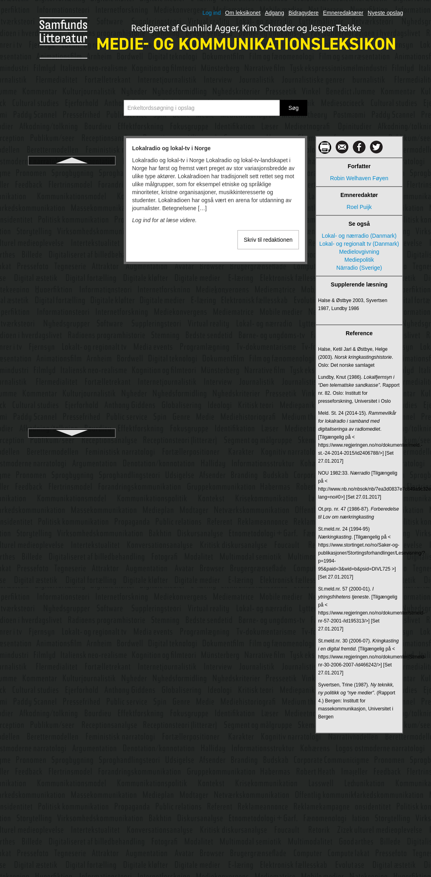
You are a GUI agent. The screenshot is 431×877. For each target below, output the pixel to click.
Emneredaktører (343, 13)
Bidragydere (304, 13)
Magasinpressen (72, 317)
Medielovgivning (359, 252)
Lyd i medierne (71, 202)
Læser (72, 302)
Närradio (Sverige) (359, 267)
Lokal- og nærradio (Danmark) (359, 236)
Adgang (274, 13)
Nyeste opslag (385, 13)
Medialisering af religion (71, 417)
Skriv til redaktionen (268, 240)
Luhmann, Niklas (72, 187)
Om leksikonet (243, 13)
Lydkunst (72, 245)
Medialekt (72, 374)
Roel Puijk (359, 207)
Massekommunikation (72, 360)
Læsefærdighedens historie (72, 288)
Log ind (211, 13)
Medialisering (71, 389)
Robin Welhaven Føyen (359, 178)
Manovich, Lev (72, 331)
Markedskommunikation (71, 345)
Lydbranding (72, 216)
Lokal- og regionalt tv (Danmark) (359, 244)
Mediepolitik (359, 260)
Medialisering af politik (71, 403)
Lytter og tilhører (71, 259)
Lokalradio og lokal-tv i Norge (72, 173)
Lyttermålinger (71, 273)
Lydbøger (72, 230)
